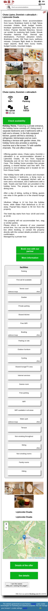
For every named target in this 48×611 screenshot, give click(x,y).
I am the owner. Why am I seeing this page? (16, 585)
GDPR (25, 608)
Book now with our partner (30, 250)
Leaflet (30, 558)
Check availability (16, 121)
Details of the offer (24, 565)
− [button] (6, 528)
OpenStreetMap (40, 558)
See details (24, 576)
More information (30, 258)
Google (33, 604)
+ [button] (6, 524)
